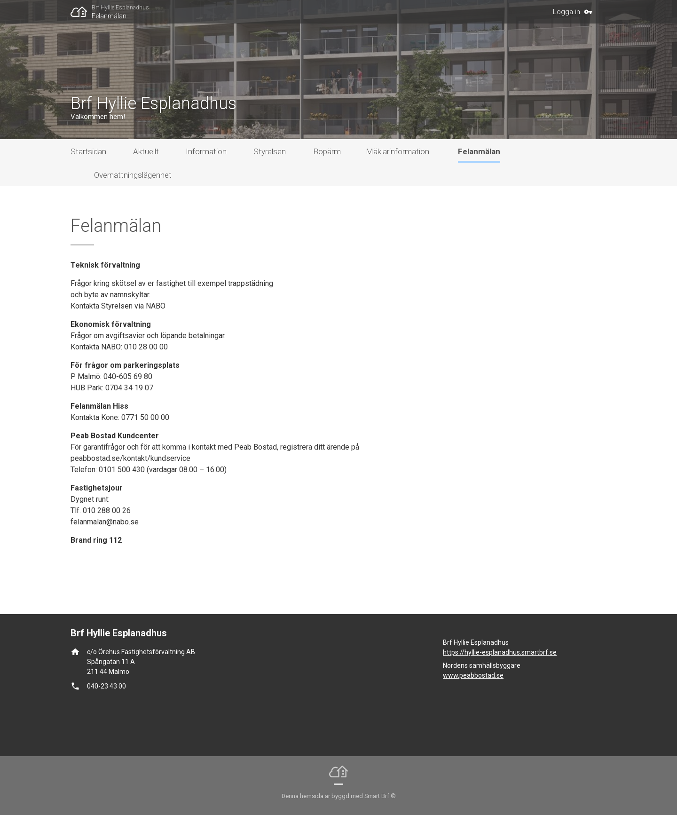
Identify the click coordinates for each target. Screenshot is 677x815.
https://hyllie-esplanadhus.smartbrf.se (500, 652)
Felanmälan (109, 16)
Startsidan (88, 151)
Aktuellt (146, 151)
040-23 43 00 (106, 686)
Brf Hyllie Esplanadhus (120, 7)
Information (206, 151)
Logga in (566, 12)
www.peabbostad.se (473, 675)
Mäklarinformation (397, 151)
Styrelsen (269, 151)
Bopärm (327, 151)
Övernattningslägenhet (133, 175)
